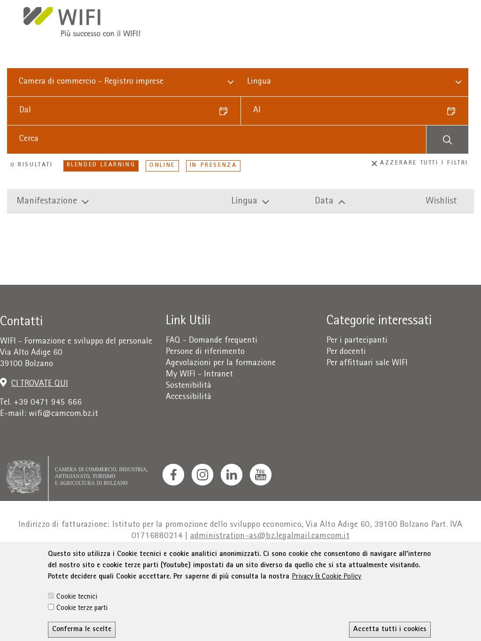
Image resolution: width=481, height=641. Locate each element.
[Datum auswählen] (226, 111)
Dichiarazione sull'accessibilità (256, 563)
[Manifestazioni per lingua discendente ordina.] (271, 202)
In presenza (213, 166)
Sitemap (335, 563)
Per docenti (346, 352)
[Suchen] (447, 139)
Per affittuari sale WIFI (367, 363)
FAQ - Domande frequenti (211, 340)
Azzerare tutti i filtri (420, 163)
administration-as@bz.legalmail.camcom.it (269, 536)
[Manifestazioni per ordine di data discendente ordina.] (364, 202)
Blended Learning (101, 165)
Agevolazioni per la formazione (221, 363)
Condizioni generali (158, 563)
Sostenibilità (188, 386)
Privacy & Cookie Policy (326, 608)
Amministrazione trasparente (411, 563)
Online (162, 166)
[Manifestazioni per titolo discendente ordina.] (121, 202)
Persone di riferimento (205, 352)
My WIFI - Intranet (199, 374)
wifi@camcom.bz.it (63, 414)
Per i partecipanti (357, 340)
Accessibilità (188, 397)
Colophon (64, 563)
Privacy (102, 563)
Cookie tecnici (76, 629)
